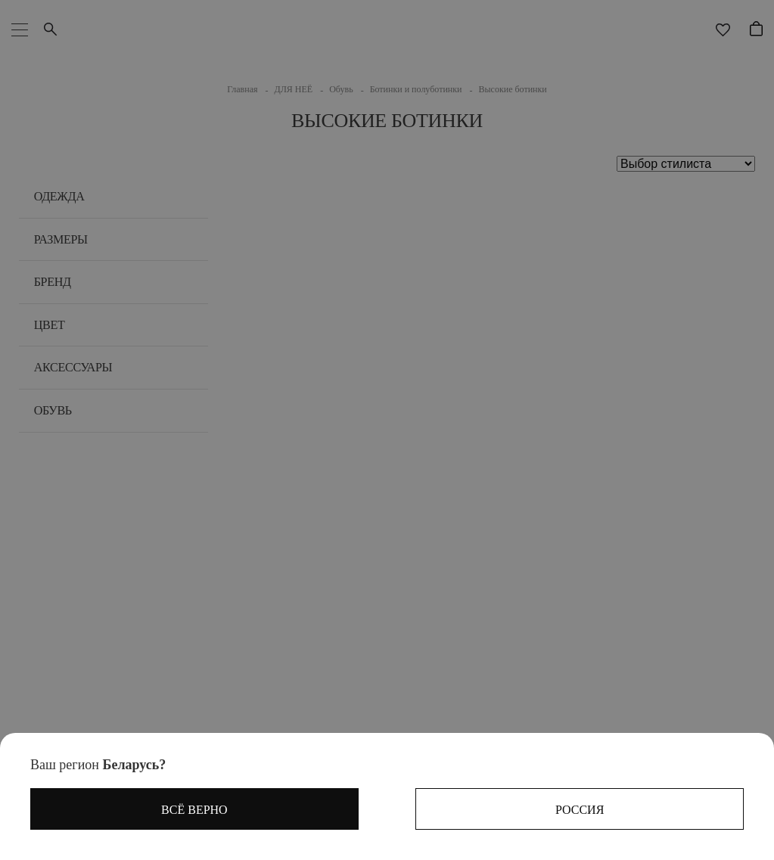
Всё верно (194, 809)
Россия (579, 809)
